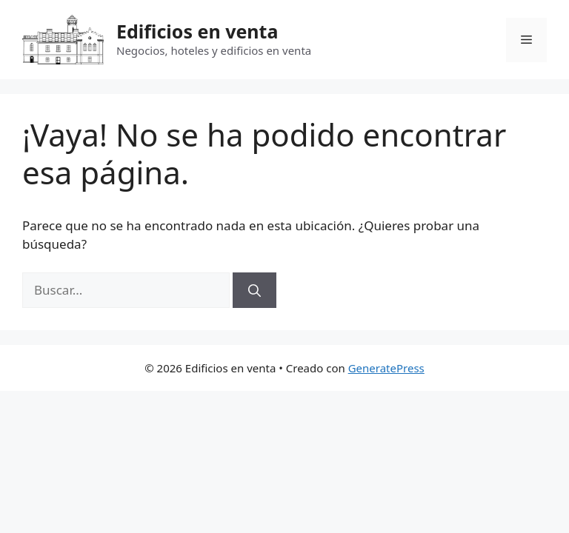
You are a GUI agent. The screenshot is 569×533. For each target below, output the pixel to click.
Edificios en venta (197, 31)
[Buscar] (254, 290)
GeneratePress (386, 368)
